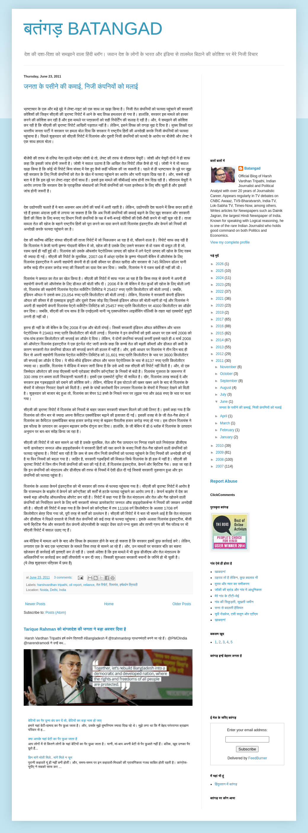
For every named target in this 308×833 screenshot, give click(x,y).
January (227, 437)
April (224, 416)
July (223, 394)
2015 (220, 333)
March (225, 423)
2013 (220, 347)
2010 (220, 446)
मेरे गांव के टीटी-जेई (227, 596)
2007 (220, 466)
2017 (220, 319)
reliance (88, 585)
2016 (220, 326)
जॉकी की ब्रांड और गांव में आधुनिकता (238, 590)
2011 (220, 361)
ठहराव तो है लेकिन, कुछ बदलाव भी (236, 578)
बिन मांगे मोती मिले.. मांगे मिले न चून (50, 757)
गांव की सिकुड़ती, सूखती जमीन (234, 602)
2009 (220, 452)
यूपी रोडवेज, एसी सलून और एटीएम (236, 614)
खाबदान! (220, 572)
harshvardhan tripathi (52, 585)
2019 (220, 312)
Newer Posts (35, 604)
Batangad (252, 168)
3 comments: (63, 577)
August (226, 388)
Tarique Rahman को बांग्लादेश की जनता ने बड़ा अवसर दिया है (75, 629)
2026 (220, 264)
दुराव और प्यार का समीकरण (232, 584)
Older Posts (181, 604)
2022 (220, 291)
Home (109, 604)
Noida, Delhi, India (53, 590)
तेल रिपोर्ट (101, 585)
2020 (220, 305)
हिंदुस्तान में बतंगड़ (226, 784)
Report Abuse (223, 481)
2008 (220, 459)
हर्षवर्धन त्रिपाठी (128, 585)
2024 (220, 278)
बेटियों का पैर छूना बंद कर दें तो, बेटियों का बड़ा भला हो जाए (65, 720)
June (224, 401)
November (229, 367)
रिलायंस (113, 585)
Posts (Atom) (55, 612)
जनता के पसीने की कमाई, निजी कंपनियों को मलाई (81, 86)
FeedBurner (257, 758)
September (229, 381)
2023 (220, 285)
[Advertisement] (254, 112)
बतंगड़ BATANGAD (93, 28)
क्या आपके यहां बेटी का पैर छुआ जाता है (52, 739)
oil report (75, 585)
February (227, 430)
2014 (220, 340)
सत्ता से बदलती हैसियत (229, 608)
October (227, 374)
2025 (220, 271)
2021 (220, 299)
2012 (220, 354)
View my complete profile (230, 242)
